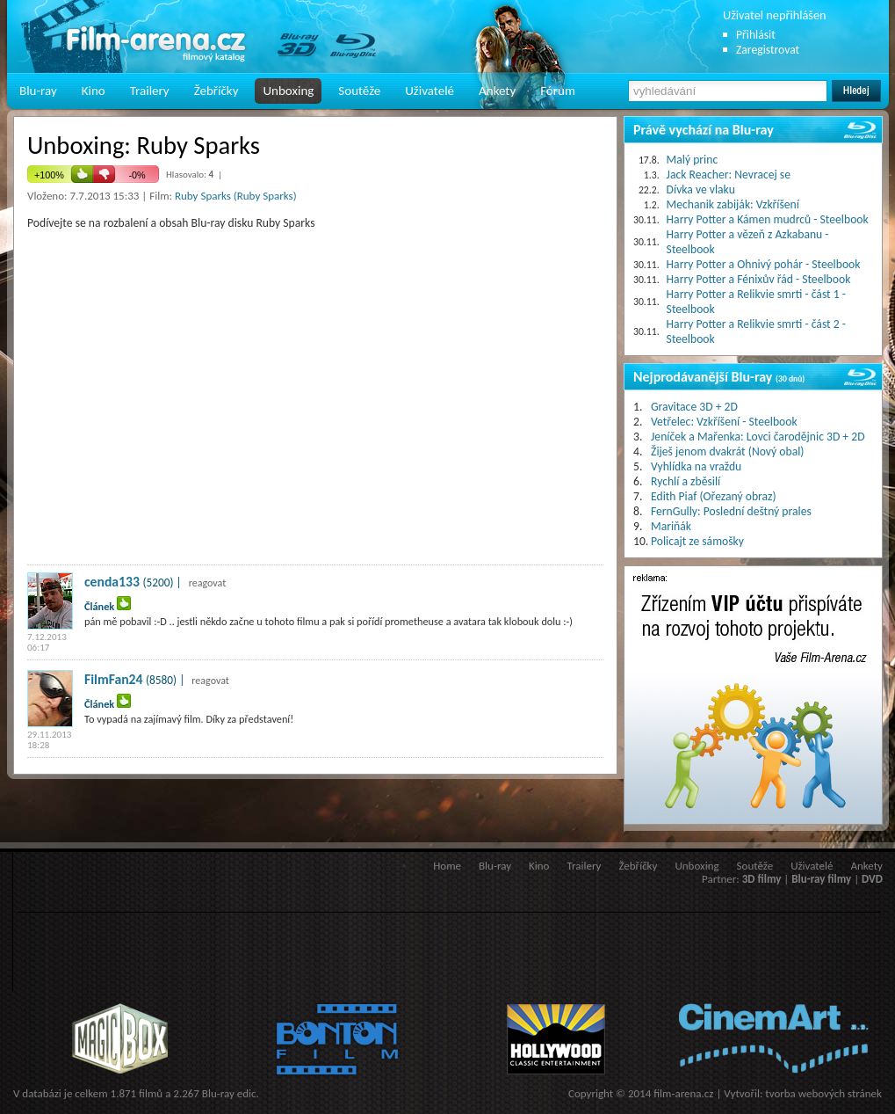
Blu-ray (38, 90)
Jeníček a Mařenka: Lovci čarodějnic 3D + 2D (758, 436)
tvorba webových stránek (823, 1093)
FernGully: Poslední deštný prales (731, 511)
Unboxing (288, 90)
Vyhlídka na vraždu (696, 466)
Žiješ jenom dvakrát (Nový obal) (728, 451)
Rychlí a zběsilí (685, 481)
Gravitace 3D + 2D (694, 406)
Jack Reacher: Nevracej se (728, 174)
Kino (93, 90)
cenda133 (112, 581)
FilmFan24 (113, 679)
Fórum (557, 90)
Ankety (497, 90)
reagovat (208, 583)
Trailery (150, 90)
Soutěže (359, 90)
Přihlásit (756, 34)
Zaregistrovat (767, 49)
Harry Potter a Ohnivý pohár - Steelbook (764, 264)
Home (447, 865)
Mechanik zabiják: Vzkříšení (733, 204)
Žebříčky (216, 90)
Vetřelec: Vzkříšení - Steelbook (724, 421)
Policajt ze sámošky (697, 541)
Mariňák (671, 526)
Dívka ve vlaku (701, 189)
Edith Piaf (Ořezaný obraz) (713, 496)
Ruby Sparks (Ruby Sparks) (236, 195)
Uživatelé (429, 90)
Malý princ (692, 159)
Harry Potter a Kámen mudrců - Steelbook (768, 219)
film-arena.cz (683, 1093)
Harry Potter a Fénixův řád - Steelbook (759, 279)
